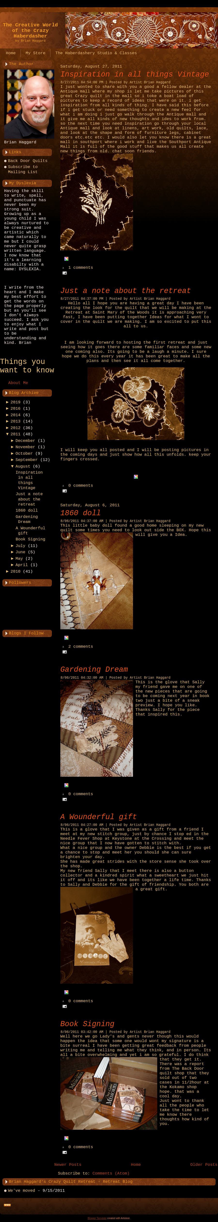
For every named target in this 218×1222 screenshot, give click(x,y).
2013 (16, 421)
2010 (16, 571)
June (20, 552)
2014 (16, 415)
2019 (16, 402)
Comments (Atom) (111, 1173)
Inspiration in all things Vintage (134, 74)
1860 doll (27, 510)
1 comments (80, 268)
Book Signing (30, 539)
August (23, 466)
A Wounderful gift (98, 817)
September (27, 460)
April (22, 565)
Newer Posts (67, 1164)
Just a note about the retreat (29, 499)
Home (136, 1164)
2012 (16, 428)
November (25, 447)
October (24, 453)
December (25, 440)
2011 (16, 434)
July (20, 546)
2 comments (80, 647)
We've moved (21, 1190)
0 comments (80, 485)
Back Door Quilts (27, 161)
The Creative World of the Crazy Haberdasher (30, 30)
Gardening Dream (94, 669)
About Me (18, 383)
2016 (16, 408)
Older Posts (204, 1164)
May (19, 558)
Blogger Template (97, 1218)
